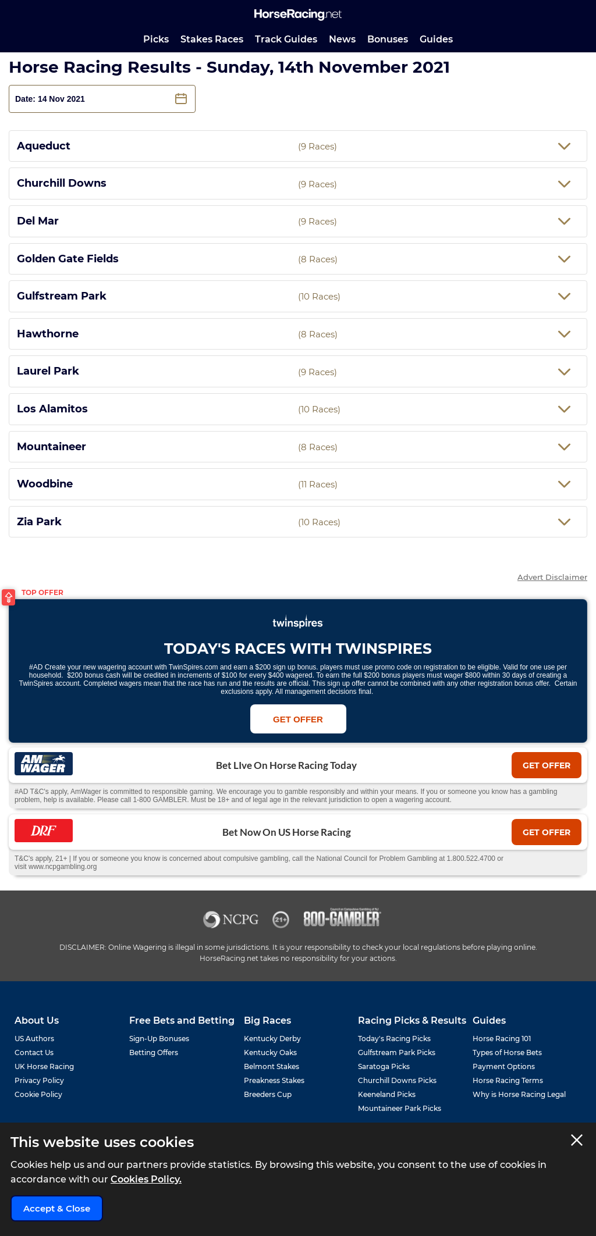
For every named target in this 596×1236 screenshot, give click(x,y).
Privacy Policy (39, 1080)
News (342, 39)
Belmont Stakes (271, 1066)
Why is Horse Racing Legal (519, 1094)
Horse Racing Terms (508, 1080)
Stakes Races (211, 39)
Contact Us (34, 1052)
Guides (436, 39)
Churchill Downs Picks (397, 1080)
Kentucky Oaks (270, 1052)
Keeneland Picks (387, 1094)
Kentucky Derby (272, 1038)
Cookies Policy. (146, 1179)
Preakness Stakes (274, 1080)
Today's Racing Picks (394, 1038)
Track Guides (286, 39)
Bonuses (387, 39)
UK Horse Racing (44, 1066)
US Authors (34, 1038)
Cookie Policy (38, 1094)
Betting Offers (153, 1052)
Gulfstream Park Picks (396, 1052)
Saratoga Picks (384, 1066)
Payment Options (504, 1066)
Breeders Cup (268, 1094)
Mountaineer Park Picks (399, 1108)
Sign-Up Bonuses (159, 1038)
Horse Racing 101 (502, 1038)
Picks (156, 39)
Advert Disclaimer (552, 577)
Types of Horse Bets (507, 1052)
